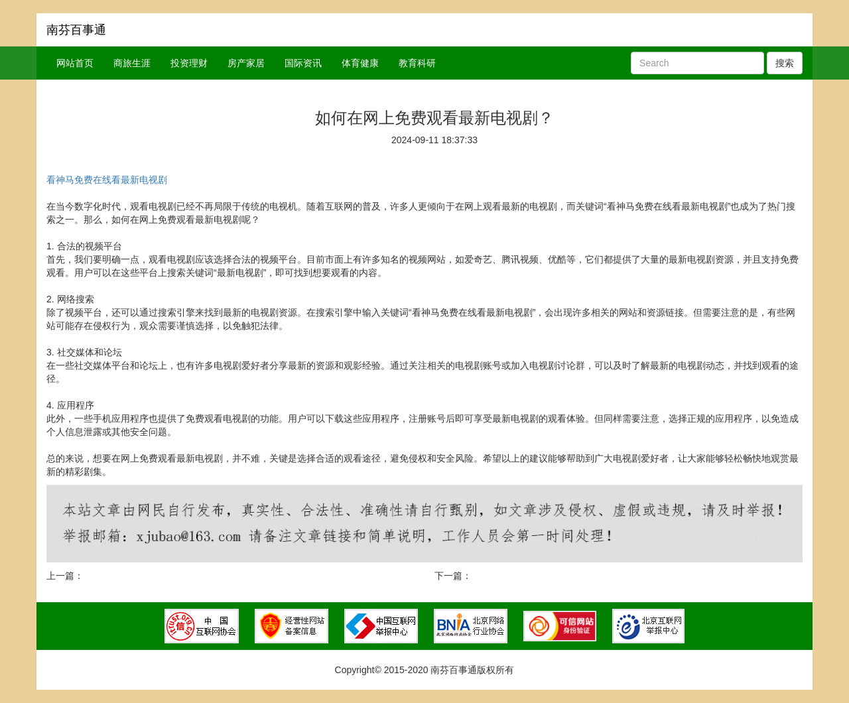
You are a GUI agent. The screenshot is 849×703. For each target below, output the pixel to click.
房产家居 (246, 63)
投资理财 (189, 63)
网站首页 (75, 63)
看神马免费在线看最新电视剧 (106, 179)
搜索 (784, 63)
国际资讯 (303, 63)
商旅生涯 (132, 63)
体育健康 (360, 63)
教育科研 (417, 63)
